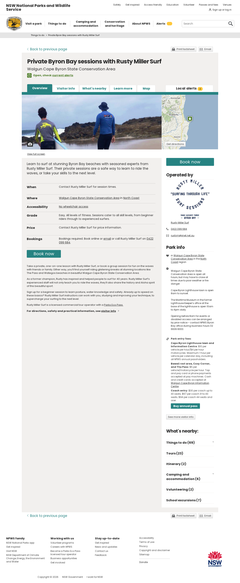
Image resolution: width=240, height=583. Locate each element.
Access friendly (153, 4)
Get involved (57, 562)
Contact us (101, 551)
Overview (39, 88)
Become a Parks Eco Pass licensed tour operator (65, 552)
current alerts (62, 75)
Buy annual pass (185, 406)
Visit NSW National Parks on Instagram (18, 577)
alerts (189, 88)
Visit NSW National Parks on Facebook (9, 577)
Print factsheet (186, 49)
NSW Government (72, 577)
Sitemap (144, 554)
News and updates (106, 546)
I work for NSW (95, 577)
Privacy (143, 546)
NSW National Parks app (20, 542)
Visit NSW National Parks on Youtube (26, 577)
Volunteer (188, 4)
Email (207, 49)
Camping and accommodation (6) (183, 476)
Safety (117, 4)
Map (146, 88)
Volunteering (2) (180, 489)
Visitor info (66, 88)
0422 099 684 (179, 229)
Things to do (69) (180, 442)
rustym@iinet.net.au (182, 235)
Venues (227, 4)
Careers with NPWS (61, 546)
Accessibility (146, 538)
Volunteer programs (62, 542)
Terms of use (146, 542)
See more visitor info (181, 417)
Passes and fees (208, 4)
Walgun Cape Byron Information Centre (190, 384)
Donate (143, 562)
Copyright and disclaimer (154, 550)
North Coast (131, 198)
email (107, 239)
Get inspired (132, 4)
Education (173, 4)
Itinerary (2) (176, 464)
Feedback (101, 555)
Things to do (37, 35)
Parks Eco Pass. (113, 305)
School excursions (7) (183, 500)
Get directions (175, 144)
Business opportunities (63, 558)
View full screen (36, 154)
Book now (44, 254)
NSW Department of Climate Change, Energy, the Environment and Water (25, 558)
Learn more (123, 88)
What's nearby (94, 88)
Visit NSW (11, 551)
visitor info (108, 311)
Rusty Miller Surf (180, 222)
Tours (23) (174, 453)
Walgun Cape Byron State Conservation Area (89, 198)
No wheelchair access (73, 206)
